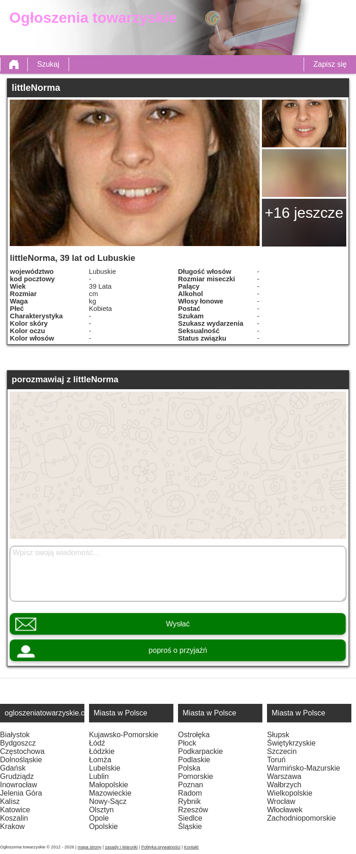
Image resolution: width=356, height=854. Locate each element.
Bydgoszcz (18, 743)
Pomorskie (195, 776)
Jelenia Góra (21, 793)
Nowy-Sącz (108, 801)
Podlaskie (194, 760)
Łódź (97, 743)
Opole (99, 818)
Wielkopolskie (289, 793)
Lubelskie (105, 768)
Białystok (15, 735)
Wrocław (281, 801)
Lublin (99, 776)
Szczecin (282, 751)
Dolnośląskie (21, 760)
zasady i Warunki (121, 847)
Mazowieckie (110, 793)
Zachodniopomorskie (301, 818)
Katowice (15, 810)
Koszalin (14, 818)
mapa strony (89, 847)
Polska (189, 768)
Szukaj (48, 64)
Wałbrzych (284, 785)
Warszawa (284, 776)
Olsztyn (101, 810)
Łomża (100, 760)
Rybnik (189, 801)
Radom (190, 793)
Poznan (190, 785)
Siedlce (190, 818)
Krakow (12, 826)
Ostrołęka (194, 735)
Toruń (276, 760)
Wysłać (178, 624)
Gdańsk (12, 768)
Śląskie (190, 826)
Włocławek (284, 810)
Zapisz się (330, 64)
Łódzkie (101, 751)
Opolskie (103, 826)
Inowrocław (18, 785)
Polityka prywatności (161, 847)
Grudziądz (17, 776)
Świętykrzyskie (291, 743)
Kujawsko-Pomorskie (123, 735)
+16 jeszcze (304, 212)
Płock (187, 743)
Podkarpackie (200, 751)
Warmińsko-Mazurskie (303, 768)
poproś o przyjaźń (178, 650)
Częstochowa (22, 751)
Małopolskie (108, 785)
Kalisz (10, 801)
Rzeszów (193, 810)
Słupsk (278, 735)
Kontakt (191, 847)
